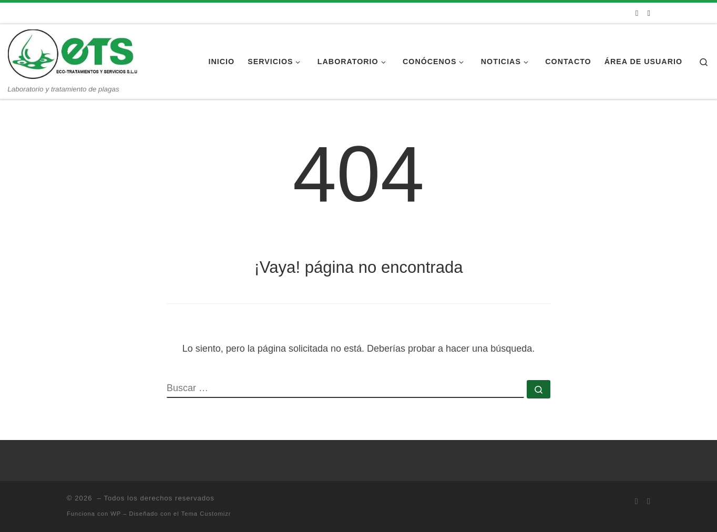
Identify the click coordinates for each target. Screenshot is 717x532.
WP (115, 513)
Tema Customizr (206, 513)
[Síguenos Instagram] (649, 13)
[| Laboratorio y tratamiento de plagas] (73, 54)
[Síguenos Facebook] (637, 13)
